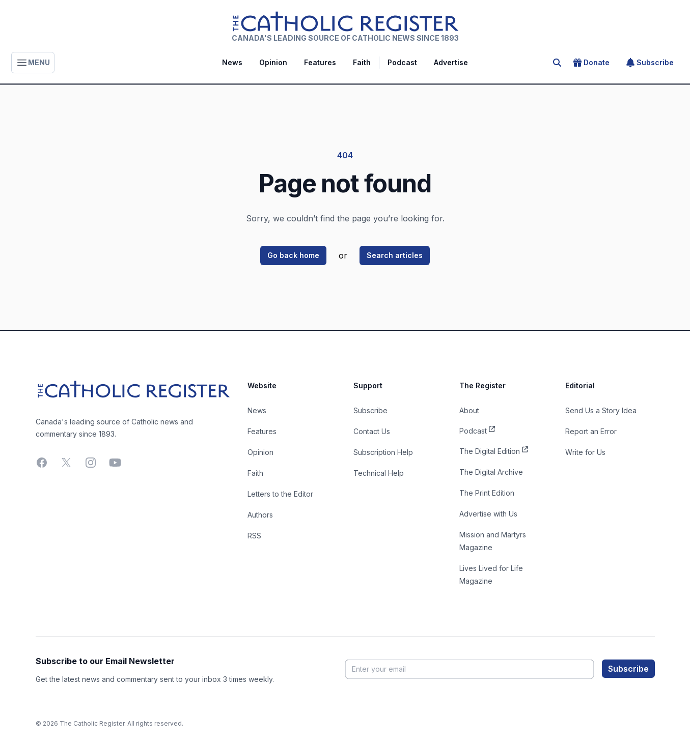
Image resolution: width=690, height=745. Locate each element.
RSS (254, 535)
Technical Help (378, 473)
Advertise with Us (488, 513)
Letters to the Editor (280, 494)
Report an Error (591, 431)
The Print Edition (486, 493)
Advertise (451, 62)
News (232, 62)
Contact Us (371, 431)
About (469, 410)
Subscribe (650, 63)
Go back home (293, 255)
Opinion (273, 62)
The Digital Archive (491, 472)
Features (320, 62)
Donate (591, 63)
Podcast (402, 62)
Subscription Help (383, 452)
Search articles (395, 255)
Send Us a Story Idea (601, 410)
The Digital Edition (493, 450)
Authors (260, 514)
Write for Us (585, 452)
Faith (362, 62)
